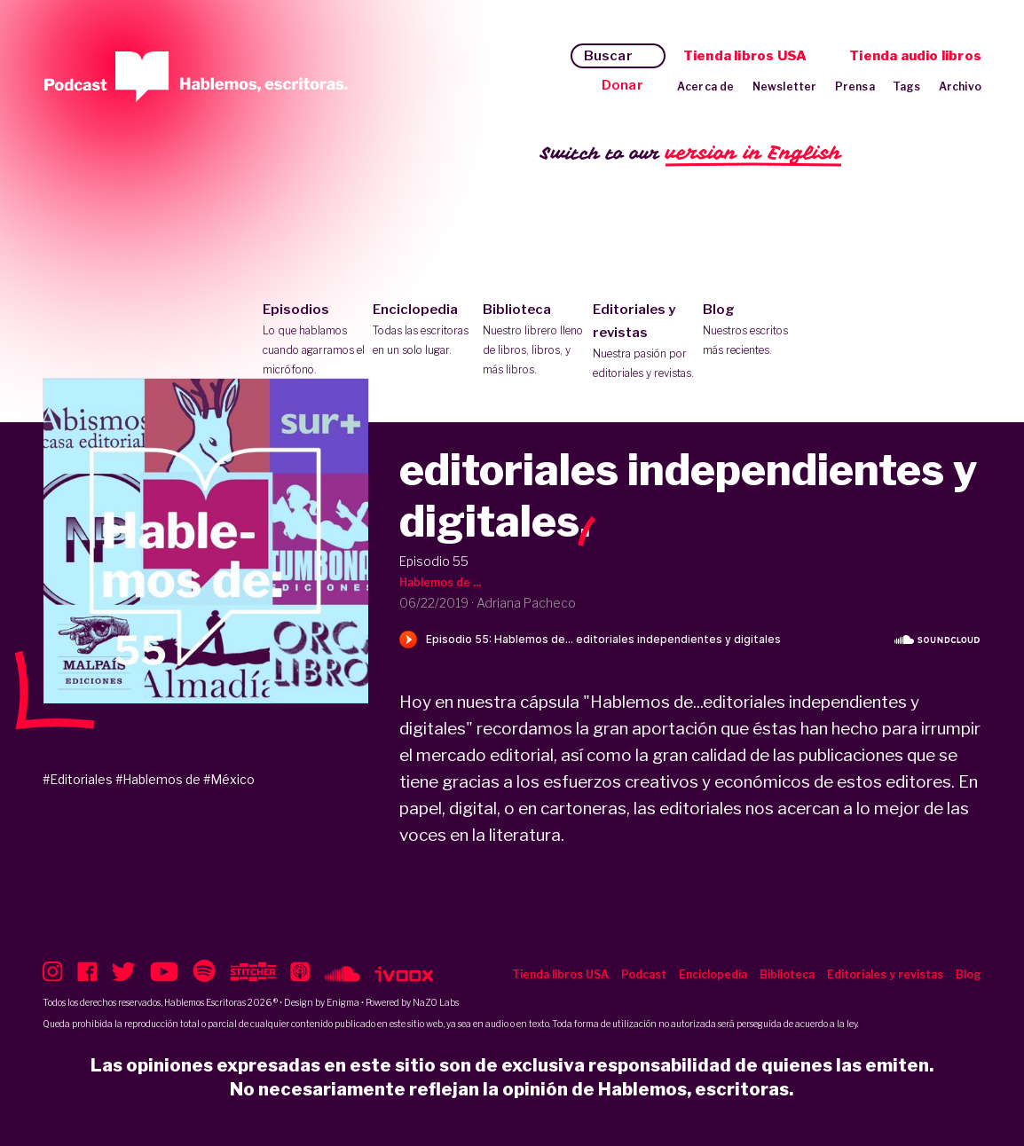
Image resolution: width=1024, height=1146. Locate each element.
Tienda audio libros (915, 56)
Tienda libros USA (745, 56)
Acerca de (706, 86)
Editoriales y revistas (644, 342)
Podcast (643, 974)
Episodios (314, 341)
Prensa (855, 86)
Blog (754, 331)
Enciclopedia (424, 331)
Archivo (960, 86)
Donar (622, 85)
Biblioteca (534, 341)
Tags (907, 86)
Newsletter (784, 86)
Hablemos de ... (440, 582)
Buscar (608, 56)
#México (229, 779)
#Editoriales (78, 779)
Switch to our (690, 154)
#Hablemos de (158, 779)
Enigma (343, 1002)
